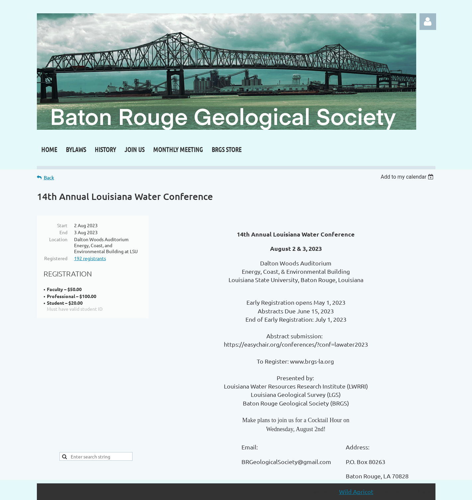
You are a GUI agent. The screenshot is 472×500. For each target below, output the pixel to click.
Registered (55, 258)
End (63, 232)
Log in (428, 21)
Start (62, 225)
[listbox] (408, 177)
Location (58, 239)
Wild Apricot (356, 491)
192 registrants (90, 258)
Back (49, 177)
